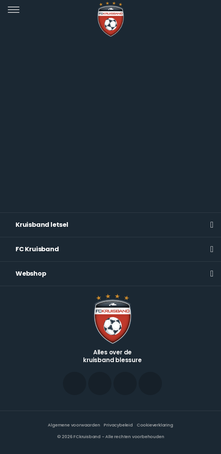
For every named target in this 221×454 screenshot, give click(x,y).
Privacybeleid (118, 425)
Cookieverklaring (155, 425)
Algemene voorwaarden (74, 425)
